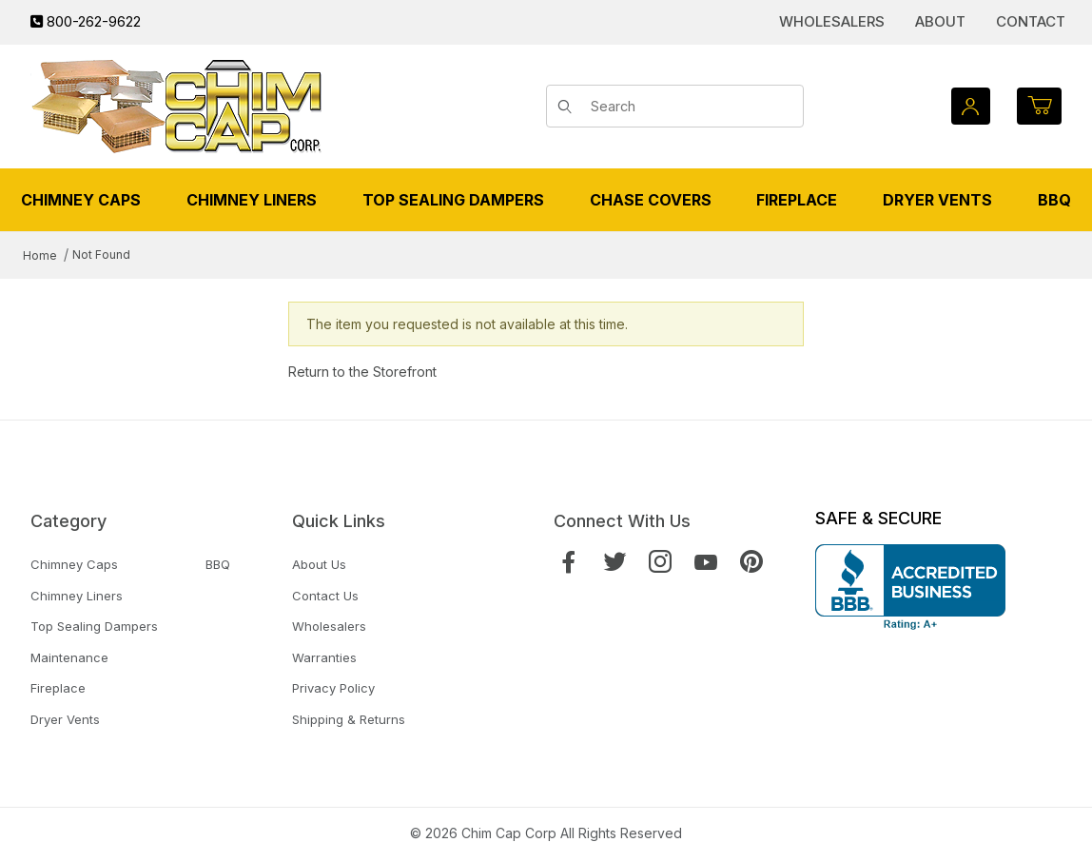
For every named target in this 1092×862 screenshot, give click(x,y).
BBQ (217, 564)
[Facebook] (569, 562)
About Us (319, 564)
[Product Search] (690, 106)
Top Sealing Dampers (94, 626)
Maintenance (69, 657)
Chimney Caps (74, 564)
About (940, 21)
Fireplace (58, 687)
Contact (1030, 21)
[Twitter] (614, 562)
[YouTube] (706, 562)
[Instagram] (660, 562)
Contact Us (325, 595)
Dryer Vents (65, 719)
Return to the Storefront (362, 371)
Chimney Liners (76, 595)
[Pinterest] (751, 562)
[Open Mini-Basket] (1039, 106)
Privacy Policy (333, 687)
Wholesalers (832, 21)
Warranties (324, 657)
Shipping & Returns (348, 719)
